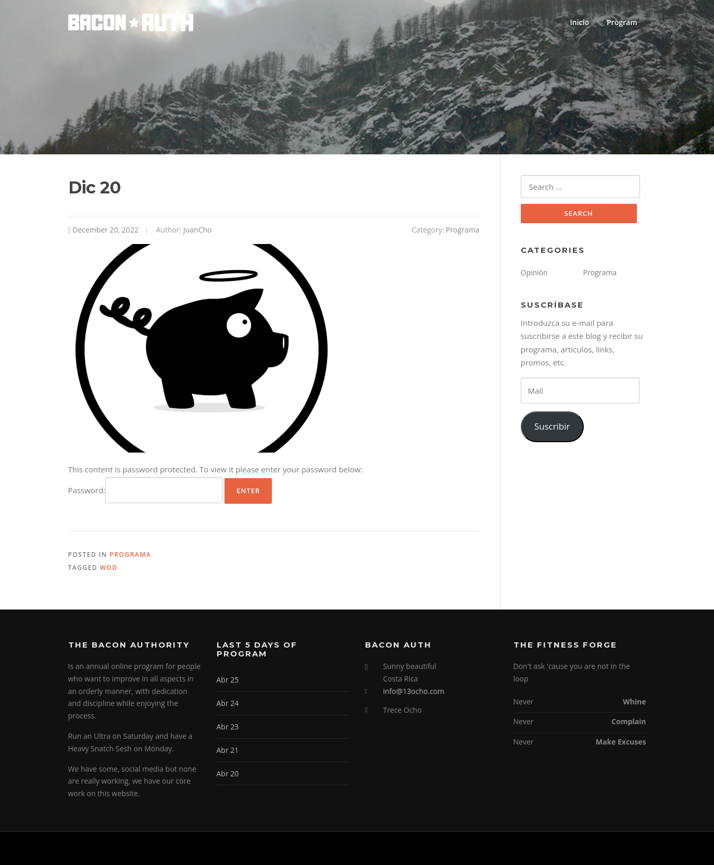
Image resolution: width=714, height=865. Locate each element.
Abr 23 (228, 727)
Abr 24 (228, 703)
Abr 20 (228, 773)
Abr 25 (228, 680)
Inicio (579, 22)
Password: (145, 490)
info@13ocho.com (414, 691)
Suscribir (552, 426)
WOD (109, 567)
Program (622, 22)
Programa (462, 230)
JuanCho (197, 230)
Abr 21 (228, 750)
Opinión (534, 272)
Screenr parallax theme (556, 848)
